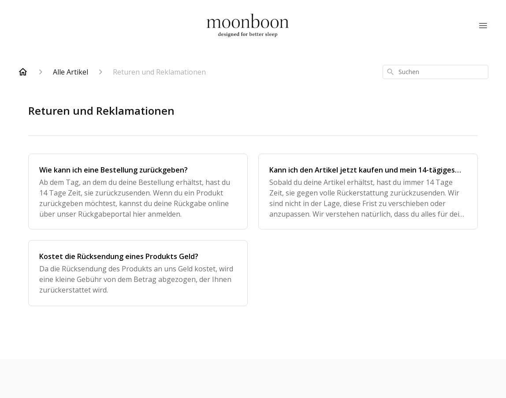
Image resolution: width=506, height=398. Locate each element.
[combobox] (435, 72)
